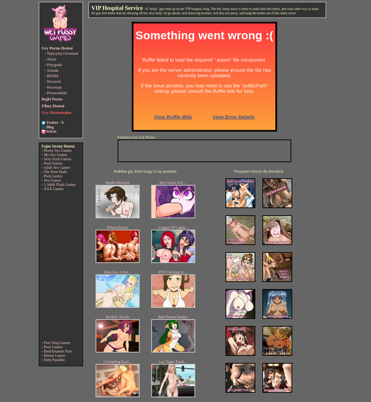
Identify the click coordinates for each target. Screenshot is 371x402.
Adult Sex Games (57, 167)
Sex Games (52, 180)
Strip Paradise (54, 360)
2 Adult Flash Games (60, 185)
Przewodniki (57, 93)
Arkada (52, 70)
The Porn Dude (55, 172)
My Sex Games (55, 155)
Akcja (51, 59)
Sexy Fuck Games (57, 159)
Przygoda (54, 65)
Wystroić (54, 81)
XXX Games (53, 189)
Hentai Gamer (54, 355)
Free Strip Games (57, 343)
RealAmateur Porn (58, 351)
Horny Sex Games (57, 150)
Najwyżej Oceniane (63, 53)
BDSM (52, 76)
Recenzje (54, 87)
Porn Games (53, 163)
